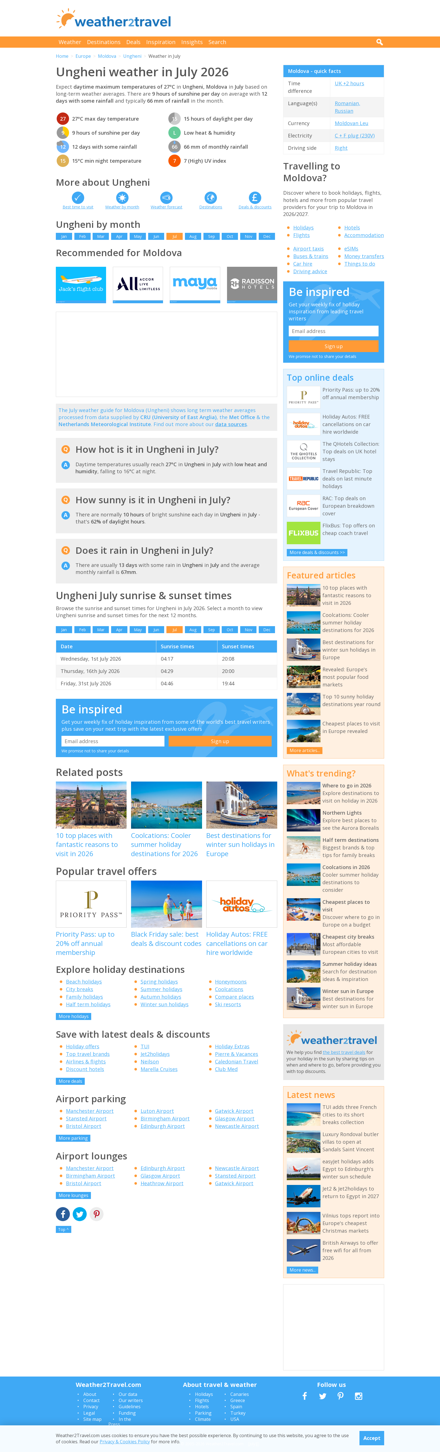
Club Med (226, 1077)
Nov (248, 236)
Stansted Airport (86, 1127)
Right (341, 147)
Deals (133, 42)
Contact (91, 1400)
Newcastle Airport (237, 1134)
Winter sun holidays (165, 1012)
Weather (70, 42)
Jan (64, 236)
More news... (303, 1270)
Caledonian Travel (236, 1070)
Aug (192, 236)
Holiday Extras (232, 1054)
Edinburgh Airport (163, 1134)
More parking (73, 1146)
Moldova (107, 56)
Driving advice (310, 271)
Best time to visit (78, 207)
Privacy (90, 1406)
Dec (267, 236)
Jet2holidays (155, 1062)
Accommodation (364, 235)
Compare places (234, 1005)
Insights (192, 42)
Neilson (150, 1070)
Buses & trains (310, 256)
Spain (236, 1406)
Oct (230, 236)
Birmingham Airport (165, 1127)
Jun (156, 236)
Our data (128, 1394)
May (138, 236)
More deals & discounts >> (317, 552)
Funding (127, 1413)
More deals (70, 1089)
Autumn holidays (161, 1005)
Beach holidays (84, 990)
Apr (119, 236)
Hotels (352, 227)
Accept (372, 1438)
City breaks (79, 997)
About (89, 1394)
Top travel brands (88, 1062)
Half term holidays (88, 1012)
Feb (82, 236)
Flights (301, 235)
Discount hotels (85, 1077)
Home (62, 56)
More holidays (74, 1025)
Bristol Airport (83, 1134)
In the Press (119, 1421)
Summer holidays (161, 997)
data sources (231, 432)
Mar (100, 236)
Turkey (238, 1413)
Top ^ (63, 1237)
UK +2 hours (349, 83)
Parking (203, 1413)
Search (217, 42)
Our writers (131, 1400)
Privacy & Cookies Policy (125, 1442)
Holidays (303, 227)
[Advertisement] (282, 18)
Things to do (359, 263)
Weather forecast (166, 207)
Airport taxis (308, 248)
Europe (83, 56)
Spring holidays (159, 990)
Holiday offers (82, 1054)
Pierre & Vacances (236, 1062)
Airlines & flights (86, 1070)
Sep (211, 236)
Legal (89, 1413)
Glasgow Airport (235, 1127)
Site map (92, 1419)
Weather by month (122, 207)
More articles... (305, 750)
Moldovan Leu (351, 123)
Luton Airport (157, 1119)
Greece (237, 1400)
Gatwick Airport (234, 1119)
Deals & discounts (255, 207)
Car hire (302, 263)
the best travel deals (344, 1052)
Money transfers (364, 256)
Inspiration (161, 42)
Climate (203, 1419)
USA (234, 1419)
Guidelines (130, 1406)
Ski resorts (228, 1012)
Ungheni (132, 56)
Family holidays (84, 1005)
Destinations (104, 42)
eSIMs (351, 248)
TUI (145, 1054)
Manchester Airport (90, 1119)
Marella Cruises (159, 1077)
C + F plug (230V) (355, 135)
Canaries (239, 1394)
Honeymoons (231, 990)
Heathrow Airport (162, 1191)
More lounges (73, 1204)
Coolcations (229, 997)
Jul (175, 236)
